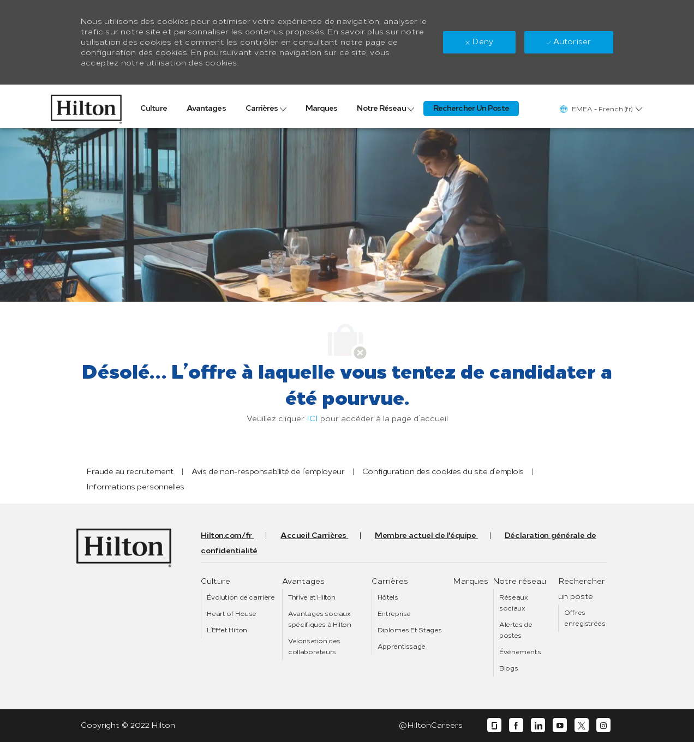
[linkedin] (538, 725)
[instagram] (603, 725)
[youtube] (560, 725)
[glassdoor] (494, 725)
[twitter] (581, 725)
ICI (312, 418)
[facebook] (516, 725)
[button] (600, 109)
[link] (86, 106)
